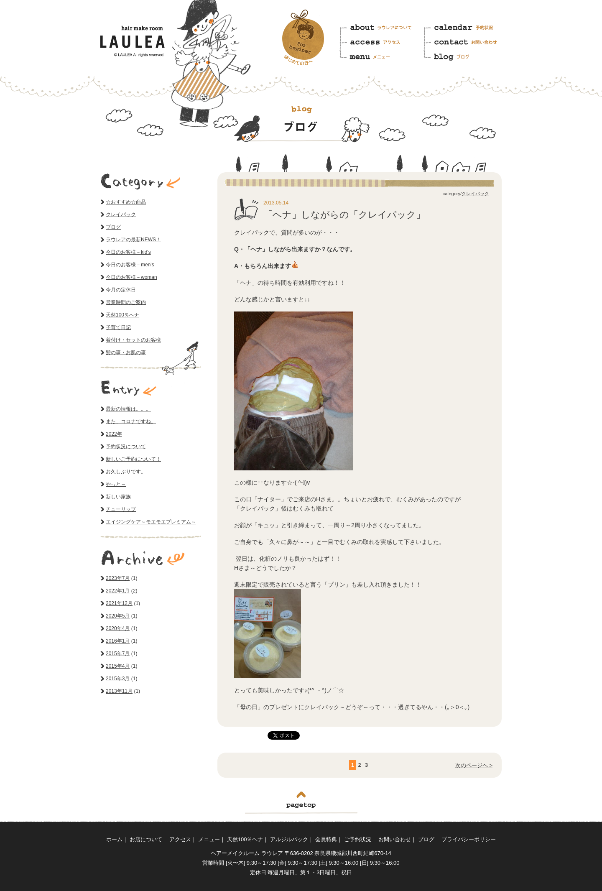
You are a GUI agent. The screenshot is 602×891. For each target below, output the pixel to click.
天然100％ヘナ (245, 839)
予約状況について (126, 446)
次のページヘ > (473, 765)
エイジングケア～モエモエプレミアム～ (151, 522)
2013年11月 (119, 691)
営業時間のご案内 (126, 302)
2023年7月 (118, 578)
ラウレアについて (381, 29)
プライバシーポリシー (468, 839)
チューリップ (121, 509)
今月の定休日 (121, 290)
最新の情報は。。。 (128, 409)
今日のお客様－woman (131, 277)
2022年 (114, 434)
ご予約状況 (357, 839)
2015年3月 (118, 679)
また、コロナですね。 (131, 421)
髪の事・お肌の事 (126, 352)
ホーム (114, 839)
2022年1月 (118, 591)
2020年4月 (118, 628)
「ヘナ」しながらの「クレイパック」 (344, 214)
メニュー (381, 55)
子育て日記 (118, 327)
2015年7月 (118, 653)
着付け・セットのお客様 (133, 340)
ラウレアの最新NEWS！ (133, 240)
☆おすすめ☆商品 (126, 202)
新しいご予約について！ (133, 459)
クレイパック (475, 193)
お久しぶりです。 (126, 472)
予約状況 (465, 29)
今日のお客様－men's (130, 265)
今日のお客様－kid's (128, 252)
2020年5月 (118, 616)
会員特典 (326, 839)
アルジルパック (289, 839)
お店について (146, 839)
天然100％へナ (122, 315)
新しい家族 (118, 497)
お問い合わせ (465, 42)
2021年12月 (119, 603)
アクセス (381, 42)
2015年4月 (118, 666)
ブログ (465, 55)
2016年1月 (118, 641)
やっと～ (116, 484)
